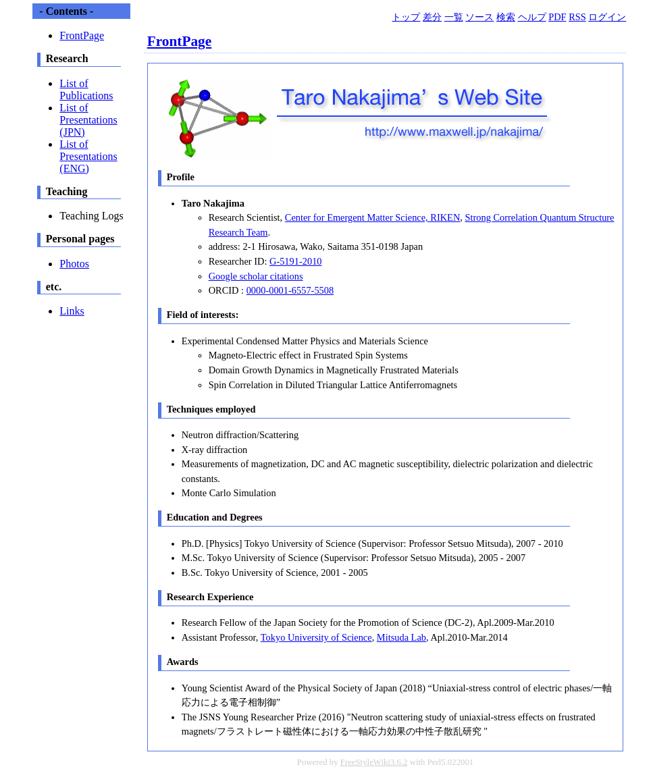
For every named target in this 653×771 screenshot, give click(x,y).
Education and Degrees (215, 517)
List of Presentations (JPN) (88, 120)
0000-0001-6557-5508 (290, 290)
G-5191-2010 (295, 261)
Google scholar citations (256, 276)
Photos (74, 263)
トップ (406, 16)
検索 (505, 16)
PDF (557, 16)
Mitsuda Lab (401, 637)
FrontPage (179, 41)
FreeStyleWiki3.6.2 (374, 762)
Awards (183, 661)
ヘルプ (532, 16)
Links (71, 311)
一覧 (453, 16)
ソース (479, 16)
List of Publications (86, 89)
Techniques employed (211, 409)
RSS (577, 16)
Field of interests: (203, 314)
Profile (180, 176)
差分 (432, 16)
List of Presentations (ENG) (88, 156)
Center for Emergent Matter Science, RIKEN (372, 217)
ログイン (607, 16)
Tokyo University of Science (316, 637)
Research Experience (210, 596)
